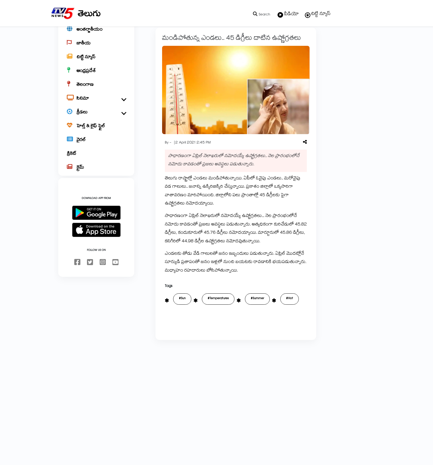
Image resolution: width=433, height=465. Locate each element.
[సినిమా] (96, 117)
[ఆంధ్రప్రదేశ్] (96, 90)
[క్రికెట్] (96, 173)
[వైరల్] (96, 159)
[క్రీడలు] (96, 131)
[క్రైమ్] (96, 186)
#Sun (164, 318)
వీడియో (288, 14)
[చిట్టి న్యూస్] (96, 76)
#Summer (239, 318)
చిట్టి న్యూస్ (317, 14)
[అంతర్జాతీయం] (96, 48)
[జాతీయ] (96, 62)
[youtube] (115, 281)
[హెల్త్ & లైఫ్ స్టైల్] (96, 145)
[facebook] (77, 281)
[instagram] (103, 281)
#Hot (271, 318)
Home (145, 39)
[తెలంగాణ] (96, 104)
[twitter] (90, 281)
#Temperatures (200, 318)
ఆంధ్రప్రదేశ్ (163, 39)
